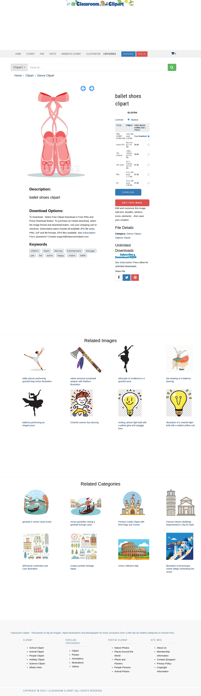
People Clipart (36, 655)
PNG (42, 54)
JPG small (120, 165)
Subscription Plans (129, 262)
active (50, 255)
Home (18, 54)
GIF (117, 183)
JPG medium (119, 154)
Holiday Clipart (37, 659)
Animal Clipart (36, 651)
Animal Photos (121, 671)
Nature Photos (121, 647)
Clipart (30, 54)
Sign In (142, 54)
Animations (77, 658)
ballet (83, 255)
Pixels (129, 125)
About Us (162, 647)
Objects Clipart (122, 237)
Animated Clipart (71, 54)
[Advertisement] (100, 28)
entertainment (74, 250)
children (35, 250)
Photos (75, 654)
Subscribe (128, 54)
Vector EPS (120, 145)
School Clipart (36, 647)
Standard (134, 120)
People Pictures (122, 667)
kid (40, 255)
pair (32, 255)
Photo (52, 54)
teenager (90, 250)
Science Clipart (37, 663)
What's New (35, 667)
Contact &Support (166, 659)
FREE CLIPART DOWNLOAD (120, 136)
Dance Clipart (45, 75)
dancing (58, 250)
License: (119, 119)
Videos (75, 666)
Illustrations (78, 662)
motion (71, 255)
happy (61, 255)
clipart (46, 250)
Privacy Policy (164, 663)
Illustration (93, 54)
